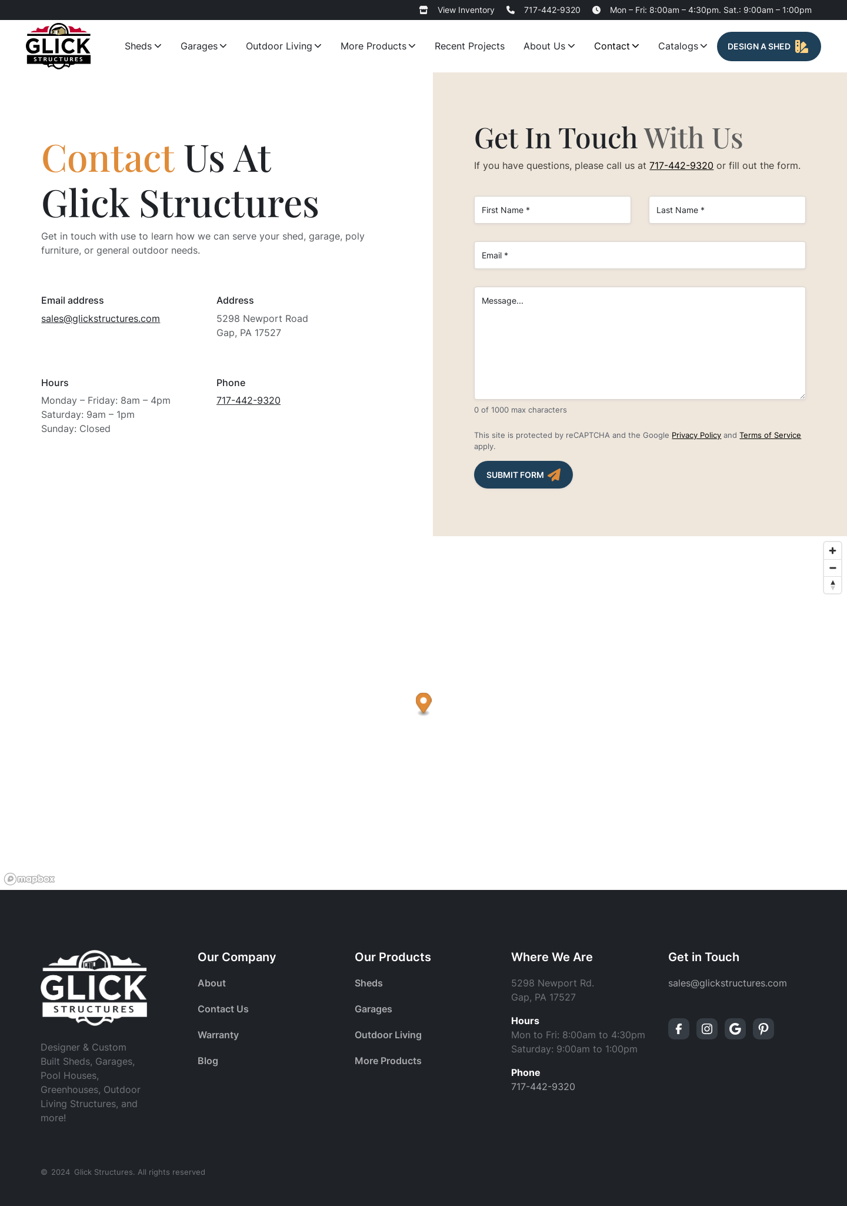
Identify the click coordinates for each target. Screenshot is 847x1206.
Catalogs (678, 46)
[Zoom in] (832, 550)
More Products (373, 46)
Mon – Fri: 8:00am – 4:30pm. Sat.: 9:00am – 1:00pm (711, 10)
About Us (544, 46)
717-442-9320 (552, 10)
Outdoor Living (279, 46)
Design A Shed (759, 46)
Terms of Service (770, 435)
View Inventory (466, 10)
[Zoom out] (832, 567)
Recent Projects (470, 46)
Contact (612, 46)
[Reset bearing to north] (832, 584)
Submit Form (515, 475)
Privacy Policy (696, 435)
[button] (424, 705)
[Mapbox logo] (29, 879)
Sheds (138, 46)
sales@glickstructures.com (100, 318)
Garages (199, 46)
